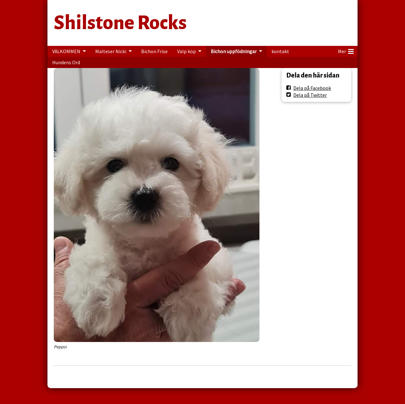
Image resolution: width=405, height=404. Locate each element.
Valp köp (186, 51)
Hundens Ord (66, 62)
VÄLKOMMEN (66, 51)
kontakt (280, 51)
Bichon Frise (154, 51)
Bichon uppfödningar (234, 51)
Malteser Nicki (110, 51)
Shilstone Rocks (120, 22)
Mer (346, 50)
